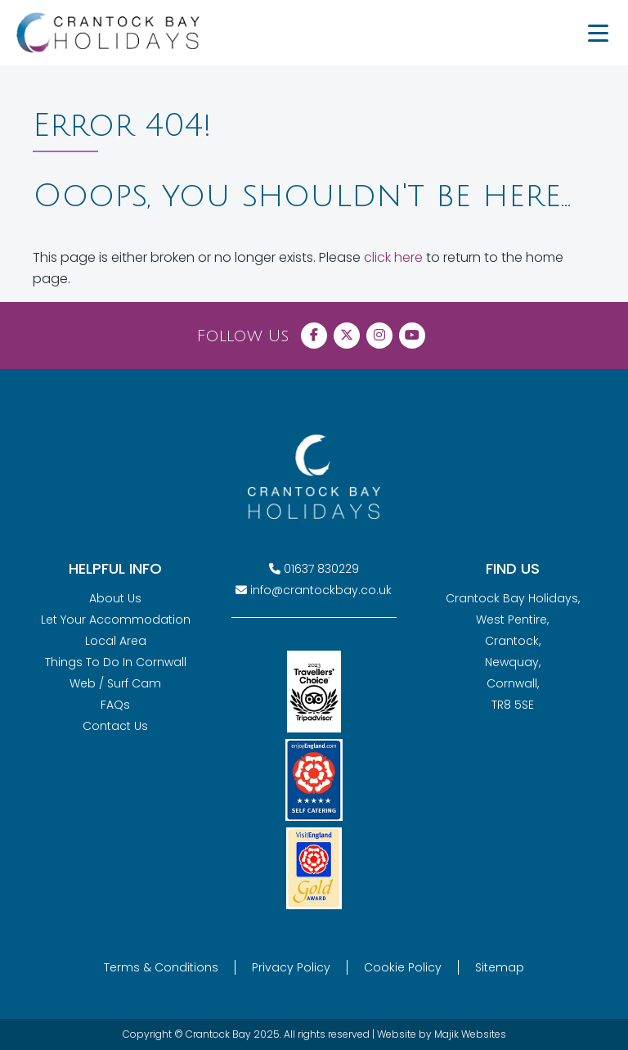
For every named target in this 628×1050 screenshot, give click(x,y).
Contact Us (115, 726)
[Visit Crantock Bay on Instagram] (379, 335)
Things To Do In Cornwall (115, 662)
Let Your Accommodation (116, 619)
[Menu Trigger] (597, 32)
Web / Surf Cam (115, 683)
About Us (115, 598)
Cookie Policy (403, 967)
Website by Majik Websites (441, 1034)
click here (393, 257)
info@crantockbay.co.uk (321, 590)
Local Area (115, 641)
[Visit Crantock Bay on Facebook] (314, 335)
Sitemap (499, 967)
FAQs (115, 704)
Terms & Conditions (161, 967)
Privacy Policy (291, 967)
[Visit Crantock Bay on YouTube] (412, 335)
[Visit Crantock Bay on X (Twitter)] (347, 335)
